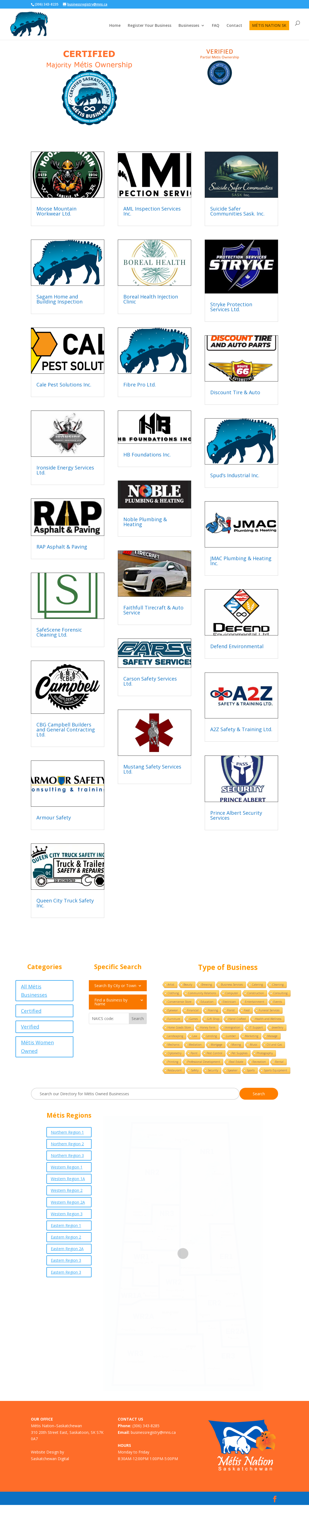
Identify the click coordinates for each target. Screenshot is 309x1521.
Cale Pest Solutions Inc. (63, 384)
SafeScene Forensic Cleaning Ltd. (59, 632)
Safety (195, 1070)
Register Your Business (149, 26)
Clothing (173, 993)
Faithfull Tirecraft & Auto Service (153, 610)
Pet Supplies (239, 1053)
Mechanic (173, 1045)
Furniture (173, 1019)
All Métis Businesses (34, 990)
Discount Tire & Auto (235, 392)
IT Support (256, 1027)
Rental (279, 1062)
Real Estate (236, 1062)
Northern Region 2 (67, 1143)
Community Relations (202, 993)
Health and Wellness (268, 1019)
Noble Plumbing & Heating (145, 522)
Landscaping (175, 1036)
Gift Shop (213, 1019)
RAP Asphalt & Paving (61, 546)
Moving (236, 1045)
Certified (31, 1011)
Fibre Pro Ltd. (139, 384)
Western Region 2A (68, 1202)
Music (253, 1045)
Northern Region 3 (67, 1155)
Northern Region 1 (67, 1132)
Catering (257, 985)
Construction (255, 993)
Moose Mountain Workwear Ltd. (56, 211)
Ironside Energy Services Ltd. (65, 470)
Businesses (189, 26)
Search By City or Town (115, 986)
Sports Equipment (275, 1070)
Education (207, 1002)
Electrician (229, 1002)
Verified (30, 1026)
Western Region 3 (66, 1213)
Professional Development (203, 1062)
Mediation (195, 1045)
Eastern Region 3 (66, 1260)
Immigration (232, 1027)
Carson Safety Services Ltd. (150, 681)
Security (213, 1070)
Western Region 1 (66, 1167)
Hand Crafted (237, 1019)
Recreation (259, 1062)
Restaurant (174, 1070)
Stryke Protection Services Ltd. (231, 307)
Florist (231, 1010)
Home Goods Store (179, 1027)
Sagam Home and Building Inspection (59, 299)
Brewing (206, 985)
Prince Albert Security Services (236, 815)
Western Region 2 (66, 1190)
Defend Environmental (236, 646)
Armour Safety (53, 817)
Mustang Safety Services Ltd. (152, 769)
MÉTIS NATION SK (269, 25)
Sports (251, 1070)
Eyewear (172, 1010)
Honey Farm (207, 1027)
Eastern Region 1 (66, 1225)
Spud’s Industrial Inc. (234, 475)
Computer (231, 993)
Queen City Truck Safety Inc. (65, 903)
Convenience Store (179, 1002)
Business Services (232, 985)
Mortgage (216, 1045)
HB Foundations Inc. (147, 454)
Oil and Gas (274, 1045)
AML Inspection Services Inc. (152, 211)
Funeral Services (269, 1010)
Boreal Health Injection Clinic (150, 299)
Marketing (251, 1036)
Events (277, 1002)
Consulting (280, 993)
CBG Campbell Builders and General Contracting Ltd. (65, 729)
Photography (265, 1053)
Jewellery (277, 1027)
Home (115, 26)
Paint (194, 1053)
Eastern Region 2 (66, 1237)
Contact (234, 26)
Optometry (174, 1053)
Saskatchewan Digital (50, 1458)
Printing (172, 1062)
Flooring (213, 1010)
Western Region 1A (68, 1178)
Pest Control (214, 1053)
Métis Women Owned (37, 1046)
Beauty (187, 985)
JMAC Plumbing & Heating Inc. (240, 561)
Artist (170, 985)
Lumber (231, 1036)
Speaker (232, 1070)
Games (193, 1019)
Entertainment (254, 1002)
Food (247, 1010)
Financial (193, 1010)
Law (194, 1036)
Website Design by (47, 1452)
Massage (272, 1036)
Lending (211, 1036)
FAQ (215, 26)
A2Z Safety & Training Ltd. (241, 729)
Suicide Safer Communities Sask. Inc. (237, 211)
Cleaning (278, 985)
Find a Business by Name (110, 1002)
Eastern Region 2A (67, 1248)
